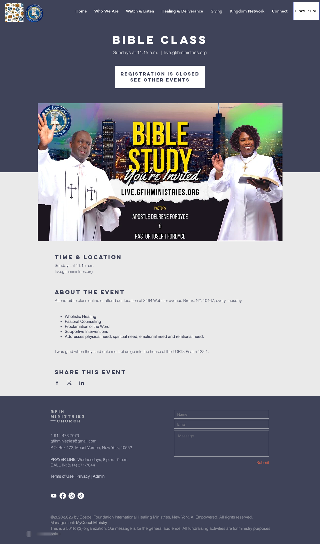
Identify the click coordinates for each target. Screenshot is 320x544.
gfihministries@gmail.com (73, 440)
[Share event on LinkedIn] (81, 383)
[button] (106, 11)
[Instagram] (71, 495)
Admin (98, 476)
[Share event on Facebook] (57, 383)
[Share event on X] (69, 383)
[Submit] (251, 462)
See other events (160, 80)
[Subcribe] (53, 495)
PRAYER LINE (63, 459)
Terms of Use (62, 476)
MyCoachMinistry (91, 522)
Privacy (83, 476)
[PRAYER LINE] (306, 11)
